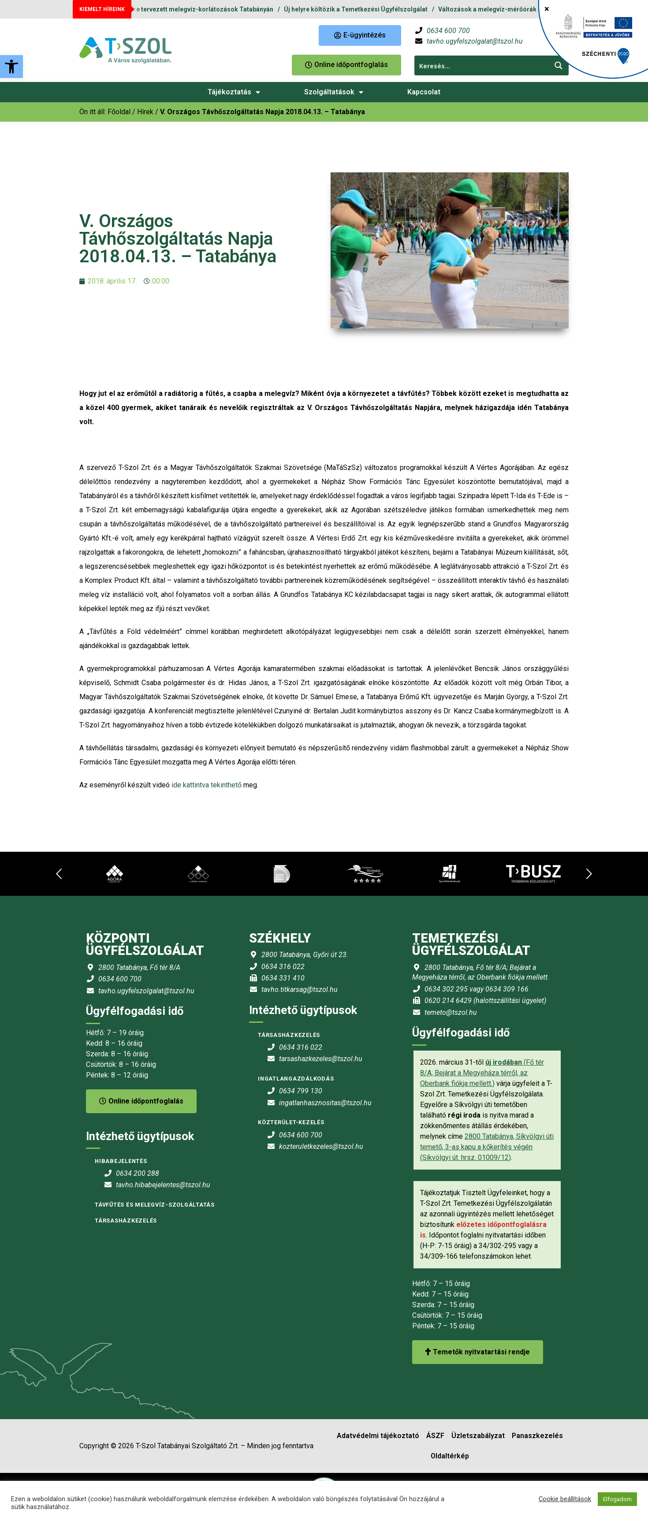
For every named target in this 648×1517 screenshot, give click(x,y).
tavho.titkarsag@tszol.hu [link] (299, 989)
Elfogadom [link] (617, 1499)
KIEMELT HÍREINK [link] (102, 9)
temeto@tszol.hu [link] (451, 1012)
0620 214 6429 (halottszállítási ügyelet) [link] (485, 1000)
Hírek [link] (145, 112)
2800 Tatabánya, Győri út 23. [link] (304, 954)
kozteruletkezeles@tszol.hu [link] (321, 1146)
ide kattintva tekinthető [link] (206, 785)
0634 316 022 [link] (283, 966)
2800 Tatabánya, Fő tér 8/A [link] (139, 967)
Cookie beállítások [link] (565, 1499)
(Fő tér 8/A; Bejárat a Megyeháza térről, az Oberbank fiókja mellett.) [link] (482, 1073)
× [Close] (546, 8)
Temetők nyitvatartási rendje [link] (477, 1352)
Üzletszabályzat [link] (478, 1435)
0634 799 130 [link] (300, 1091)
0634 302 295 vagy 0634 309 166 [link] (477, 989)
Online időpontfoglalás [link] (141, 1101)
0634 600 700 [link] (448, 30)
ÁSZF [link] (435, 1435)
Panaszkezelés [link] (537, 1435)
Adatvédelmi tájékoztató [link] (378, 1435)
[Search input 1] (482, 65)
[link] (11, 66)
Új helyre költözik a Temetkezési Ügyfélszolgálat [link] (361, 9)
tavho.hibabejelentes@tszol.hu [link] (163, 1185)
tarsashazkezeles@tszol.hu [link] (320, 1059)
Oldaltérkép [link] (450, 1456)
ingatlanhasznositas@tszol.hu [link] (325, 1103)
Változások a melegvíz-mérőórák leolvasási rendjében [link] (523, 9)
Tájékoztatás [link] (234, 92)
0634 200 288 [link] (137, 1173)
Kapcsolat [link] (423, 92)
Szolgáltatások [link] (333, 92)
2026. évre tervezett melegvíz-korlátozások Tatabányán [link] (197, 9)
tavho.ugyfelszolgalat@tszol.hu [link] (475, 41)
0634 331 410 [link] (283, 978)
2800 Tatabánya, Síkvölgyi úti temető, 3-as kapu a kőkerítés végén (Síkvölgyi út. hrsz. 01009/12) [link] (487, 1147)
